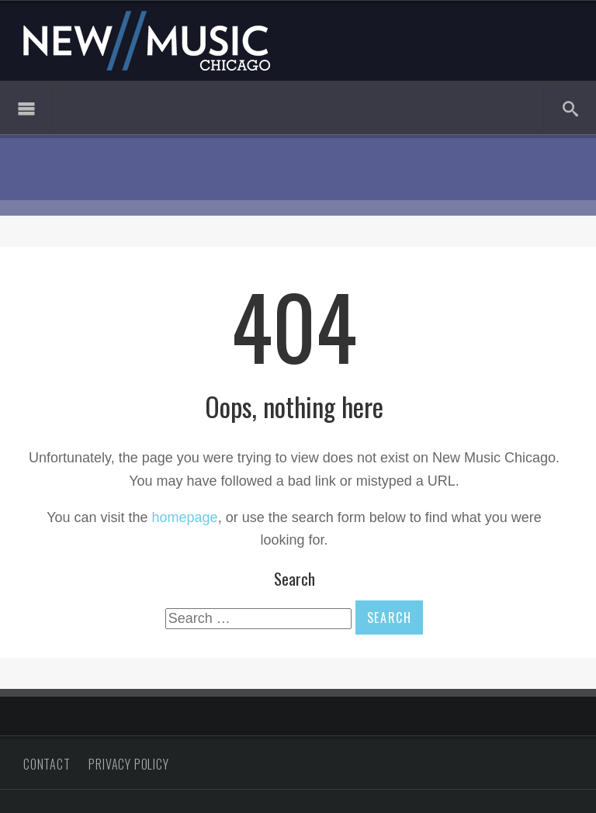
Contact (47, 764)
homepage (185, 517)
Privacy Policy (128, 764)
